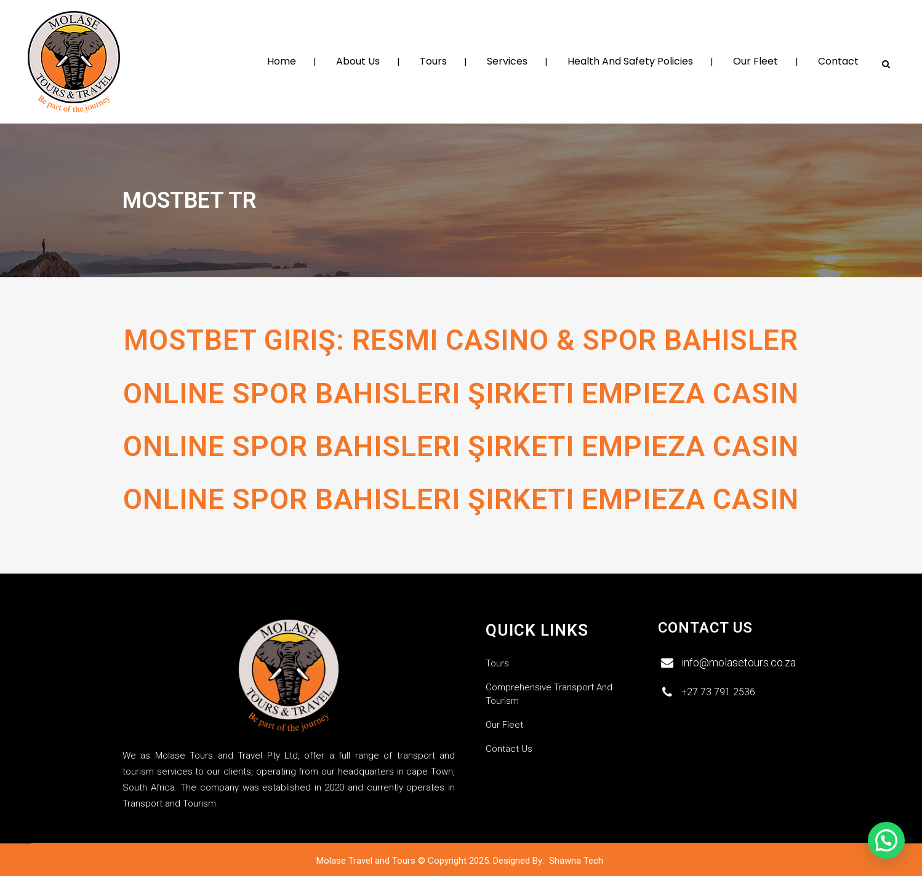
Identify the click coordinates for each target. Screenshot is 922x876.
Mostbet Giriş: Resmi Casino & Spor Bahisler (461, 340)
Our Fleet (504, 724)
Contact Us (509, 748)
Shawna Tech (577, 859)
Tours (497, 662)
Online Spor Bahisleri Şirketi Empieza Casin (461, 399)
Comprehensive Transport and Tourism (549, 693)
